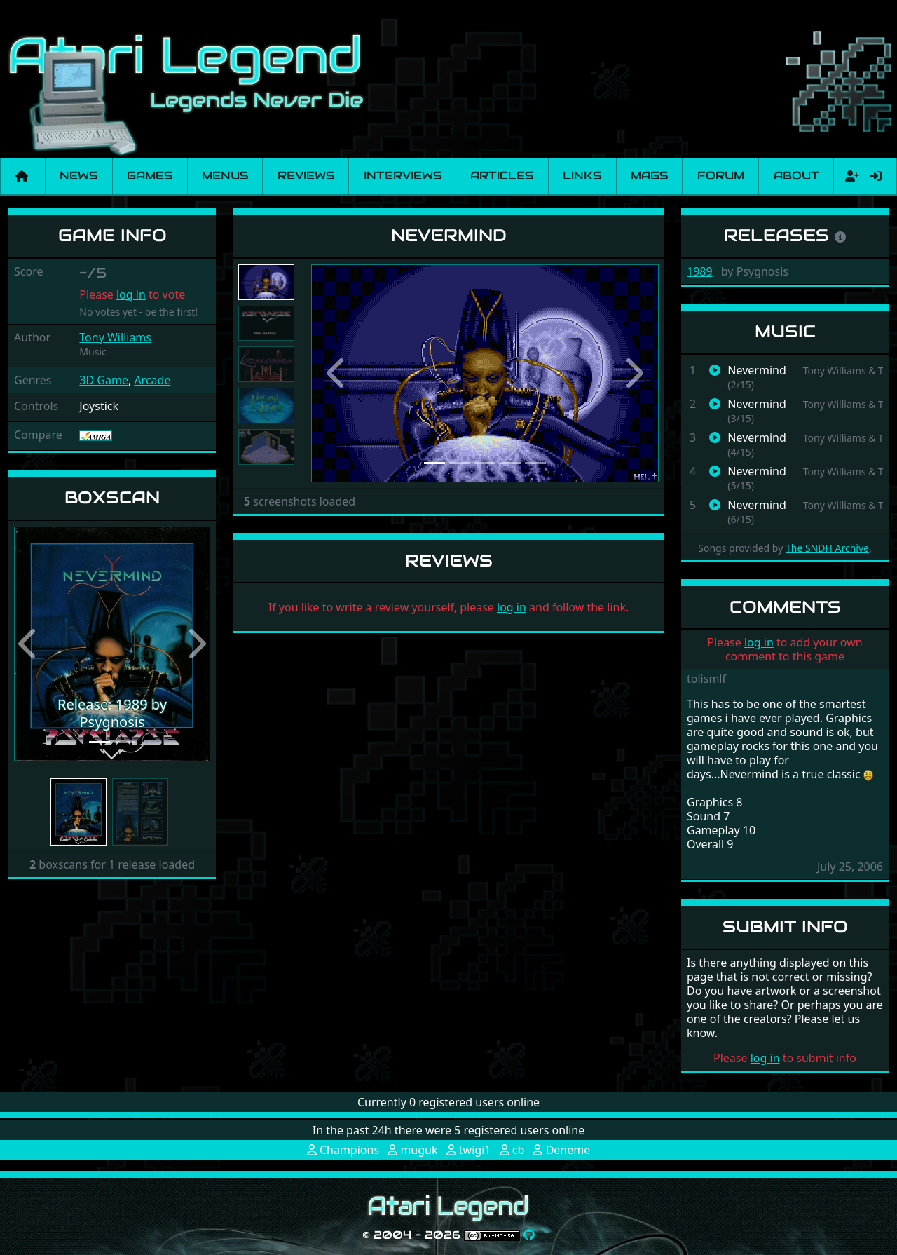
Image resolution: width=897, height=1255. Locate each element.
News (78, 175)
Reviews (306, 175)
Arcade (152, 380)
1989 (700, 271)
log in (131, 294)
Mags (649, 175)
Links (582, 175)
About (796, 175)
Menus (225, 175)
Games (149, 175)
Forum (720, 175)
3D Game (103, 380)
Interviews (402, 175)
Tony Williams (115, 337)
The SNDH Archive (827, 548)
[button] (28, 644)
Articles (501, 175)
